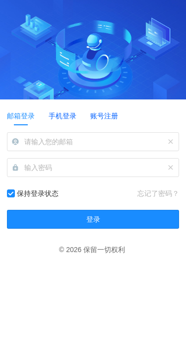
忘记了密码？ (158, 193)
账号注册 (104, 116)
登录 (93, 219)
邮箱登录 (21, 116)
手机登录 (62, 116)
